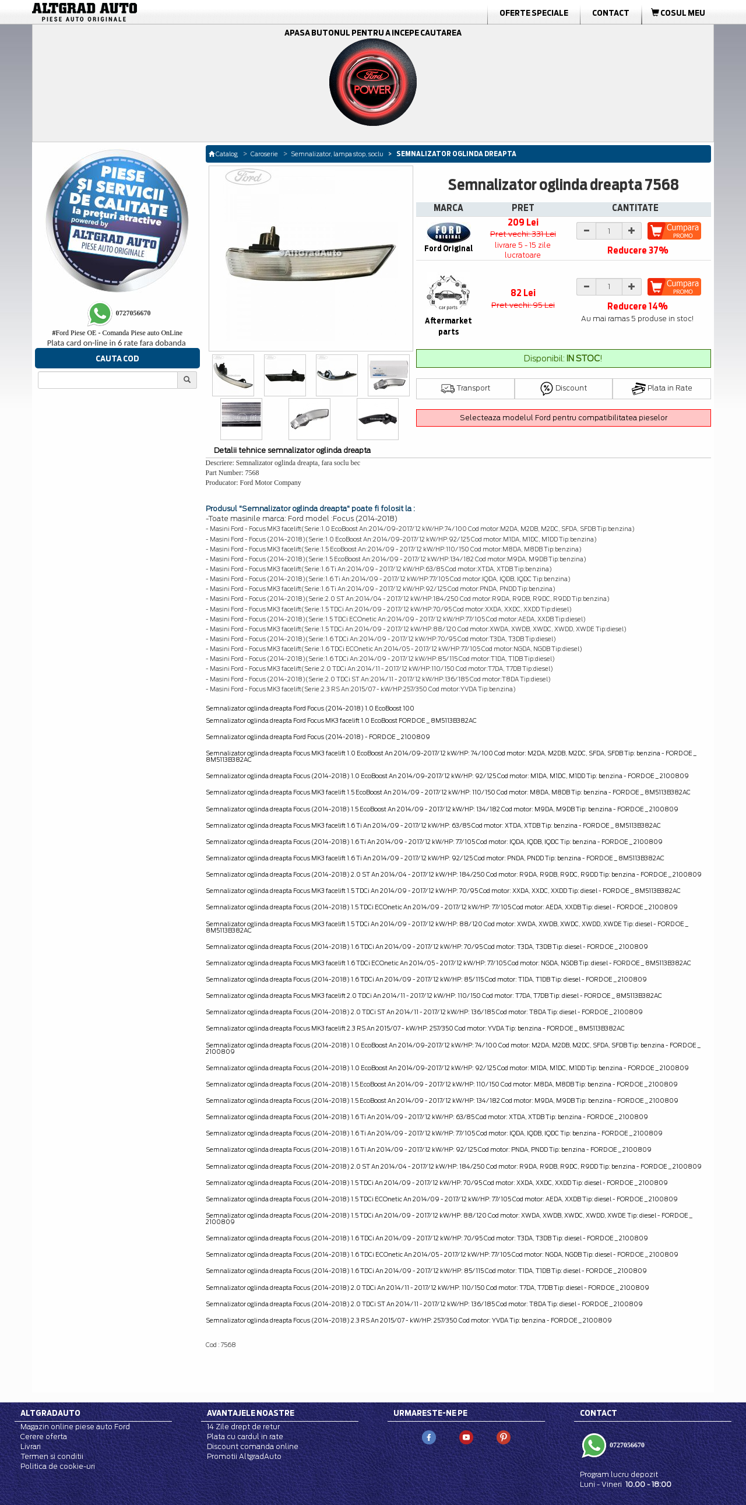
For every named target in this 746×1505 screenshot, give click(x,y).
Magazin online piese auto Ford (75, 1426)
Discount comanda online (252, 1446)
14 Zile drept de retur (243, 1426)
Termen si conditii (51, 1456)
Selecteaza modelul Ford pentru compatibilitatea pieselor (563, 417)
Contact (610, 12)
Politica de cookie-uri (57, 1466)
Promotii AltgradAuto (244, 1456)
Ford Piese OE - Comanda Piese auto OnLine (117, 333)
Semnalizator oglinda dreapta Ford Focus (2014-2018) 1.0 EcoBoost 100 (310, 708)
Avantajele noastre (250, 1413)
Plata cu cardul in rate (245, 1436)
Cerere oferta (43, 1436)
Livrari (30, 1446)
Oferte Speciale (533, 12)
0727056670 (626, 1445)
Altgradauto (50, 1413)
